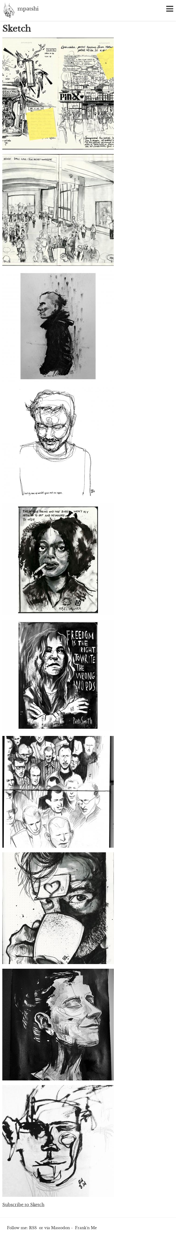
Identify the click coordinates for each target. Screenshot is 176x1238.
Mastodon (60, 1227)
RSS (33, 1227)
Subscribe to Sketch (23, 1204)
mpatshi (8, 10)
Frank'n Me (86, 1227)
